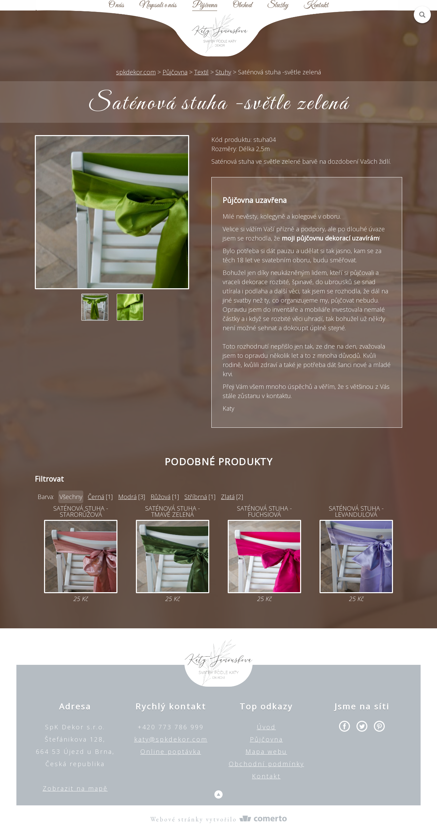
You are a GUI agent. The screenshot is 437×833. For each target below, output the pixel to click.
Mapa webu (266, 751)
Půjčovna (204, 5)
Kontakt (316, 5)
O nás (116, 5)
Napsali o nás (158, 5)
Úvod (266, 727)
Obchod (242, 5)
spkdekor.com (136, 72)
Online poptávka (170, 751)
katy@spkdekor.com (171, 739)
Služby (277, 5)
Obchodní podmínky (266, 764)
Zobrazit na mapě (75, 788)
